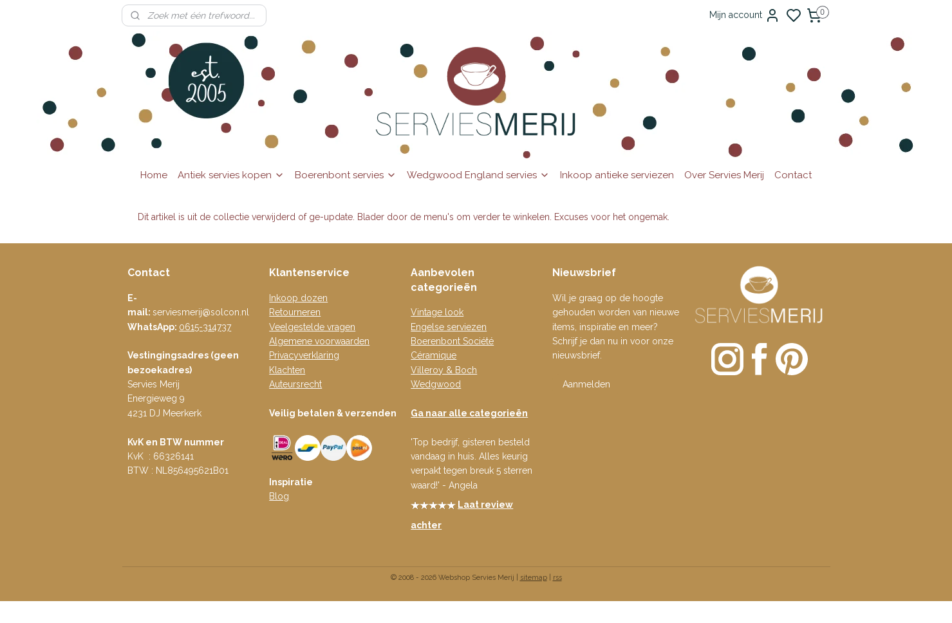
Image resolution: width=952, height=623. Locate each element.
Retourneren (295, 312)
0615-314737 (205, 327)
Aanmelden (586, 384)
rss (557, 577)
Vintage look (437, 312)
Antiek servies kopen (231, 175)
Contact (793, 175)
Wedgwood (436, 384)
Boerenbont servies (346, 175)
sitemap (533, 577)
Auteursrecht (295, 384)
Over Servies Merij (724, 175)
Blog (279, 496)
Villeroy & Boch (444, 370)
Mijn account (744, 15)
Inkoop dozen (298, 298)
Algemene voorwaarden (319, 341)
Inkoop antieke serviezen (617, 175)
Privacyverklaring (304, 355)
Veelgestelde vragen (312, 327)
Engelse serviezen (449, 327)
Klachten (287, 370)
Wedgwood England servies (478, 175)
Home (153, 175)
